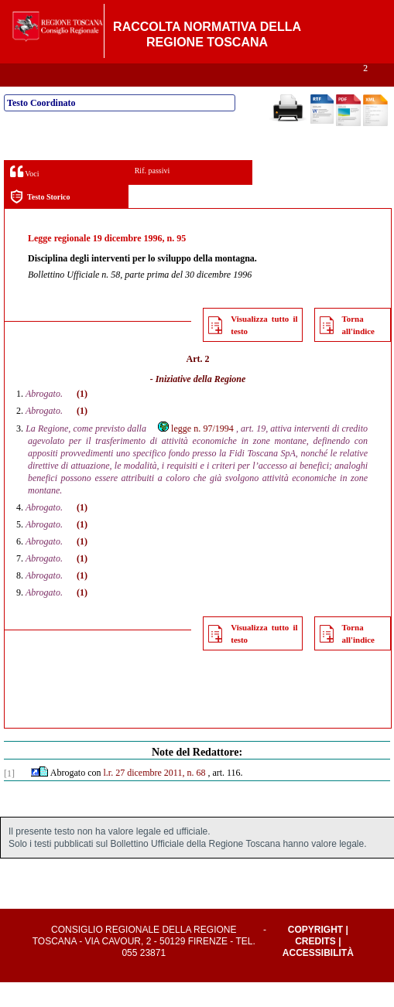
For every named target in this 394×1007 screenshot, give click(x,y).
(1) (82, 418)
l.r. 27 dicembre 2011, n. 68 (155, 797)
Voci (24, 196)
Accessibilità (318, 977)
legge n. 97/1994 (195, 453)
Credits (315, 966)
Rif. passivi (152, 195)
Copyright (315, 954)
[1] (9, 798)
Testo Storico (40, 221)
